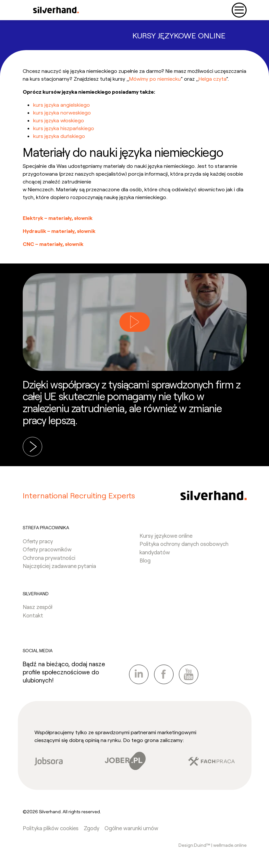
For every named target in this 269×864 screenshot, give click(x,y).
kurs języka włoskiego (58, 120)
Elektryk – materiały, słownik (57, 218)
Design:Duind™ (194, 845)
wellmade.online (230, 845)
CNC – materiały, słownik (53, 244)
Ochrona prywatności (49, 557)
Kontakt (33, 615)
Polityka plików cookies (51, 828)
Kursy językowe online (166, 535)
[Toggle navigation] (239, 10)
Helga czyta (212, 78)
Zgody (91, 828)
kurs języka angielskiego (61, 104)
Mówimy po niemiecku (155, 78)
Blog (145, 560)
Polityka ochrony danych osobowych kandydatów (184, 547)
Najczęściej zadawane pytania (59, 565)
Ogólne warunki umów (131, 828)
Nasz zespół (37, 606)
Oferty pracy (38, 541)
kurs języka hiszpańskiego (63, 128)
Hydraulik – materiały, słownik (59, 231)
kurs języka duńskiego (59, 136)
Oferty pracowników (47, 549)
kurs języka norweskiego (62, 112)
